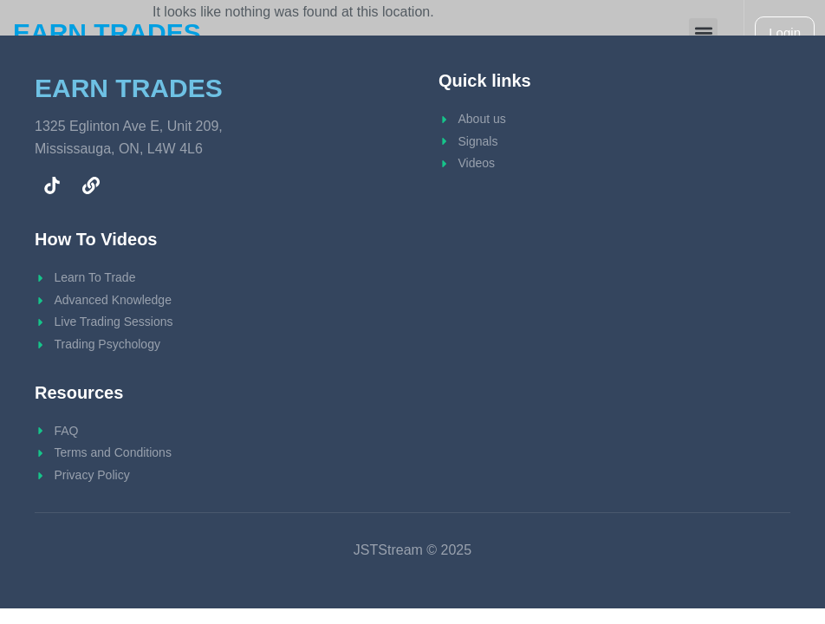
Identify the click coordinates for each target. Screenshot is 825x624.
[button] (703, 32)
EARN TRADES (107, 32)
